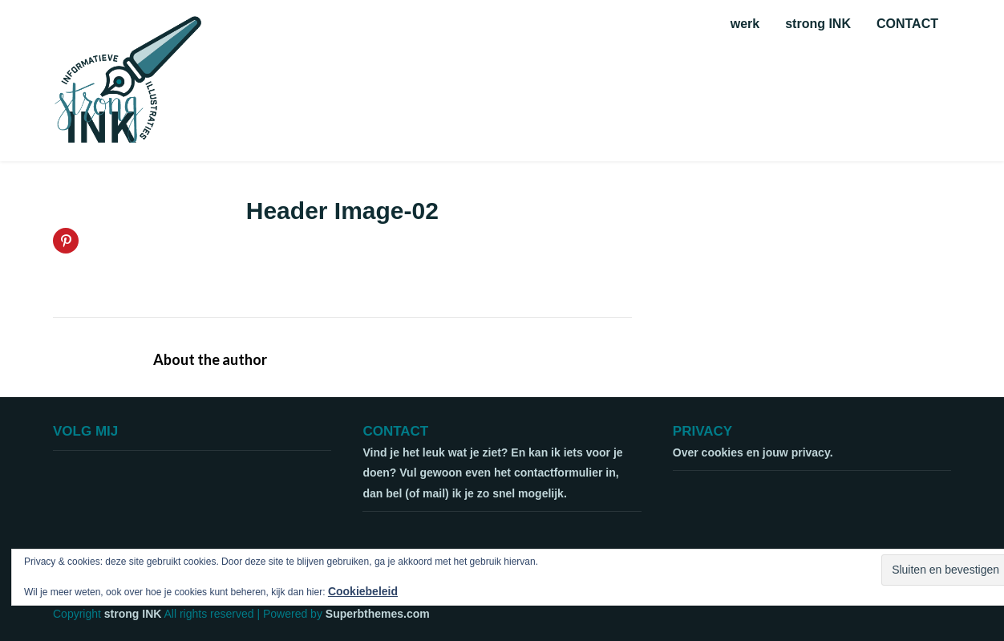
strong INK (818, 23)
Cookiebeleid (363, 591)
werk (745, 23)
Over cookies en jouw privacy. (753, 452)
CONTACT (907, 23)
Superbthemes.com (378, 613)
